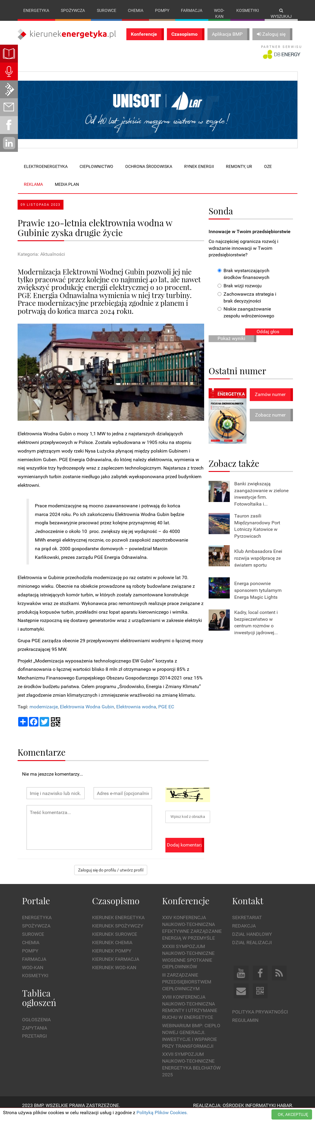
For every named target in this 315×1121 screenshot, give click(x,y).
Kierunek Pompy (111, 957)
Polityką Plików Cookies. (162, 1112)
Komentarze (42, 758)
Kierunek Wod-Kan (114, 973)
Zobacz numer (270, 421)
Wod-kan (219, 13)
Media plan (67, 190)
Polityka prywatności (260, 1018)
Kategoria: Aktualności (41, 260)
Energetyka (36, 10)
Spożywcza (73, 10)
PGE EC (166, 712)
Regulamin (245, 1026)
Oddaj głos (268, 338)
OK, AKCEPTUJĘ (293, 1114)
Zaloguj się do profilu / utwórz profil (110, 876)
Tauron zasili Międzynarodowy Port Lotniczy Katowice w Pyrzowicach (257, 532)
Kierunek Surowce (114, 940)
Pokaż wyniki (231, 344)
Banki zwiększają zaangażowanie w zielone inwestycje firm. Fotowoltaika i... (261, 500)
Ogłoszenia (36, 1025)
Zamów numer (270, 400)
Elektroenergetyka (46, 172)
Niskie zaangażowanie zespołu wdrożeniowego (246, 318)
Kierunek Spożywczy (117, 932)
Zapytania (34, 1034)
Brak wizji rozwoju (240, 291)
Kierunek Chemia (112, 948)
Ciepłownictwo (96, 172)
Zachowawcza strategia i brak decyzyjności (247, 303)
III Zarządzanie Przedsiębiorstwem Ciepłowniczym (186, 988)
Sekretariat (247, 924)
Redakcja (244, 932)
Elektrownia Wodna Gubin (87, 712)
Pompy (162, 10)
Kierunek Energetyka (118, 924)
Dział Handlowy (252, 940)
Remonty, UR (239, 172)
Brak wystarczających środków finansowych (243, 280)
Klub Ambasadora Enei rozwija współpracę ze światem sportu (258, 564)
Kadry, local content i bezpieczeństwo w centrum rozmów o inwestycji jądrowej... (256, 628)
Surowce (106, 10)
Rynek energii (199, 172)
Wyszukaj (281, 13)
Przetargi (34, 1042)
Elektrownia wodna (136, 712)
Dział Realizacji (252, 948)
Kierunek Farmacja (115, 965)
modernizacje (44, 712)
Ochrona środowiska (148, 172)
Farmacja (191, 10)
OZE (268, 172)
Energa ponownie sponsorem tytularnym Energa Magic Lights (258, 596)
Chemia (135, 10)
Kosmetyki (247, 10)
